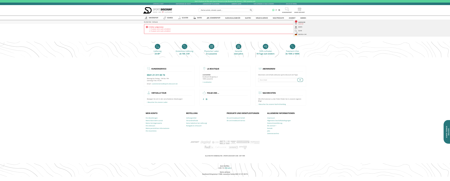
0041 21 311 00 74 (156, 75)
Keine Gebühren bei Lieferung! (196, 123)
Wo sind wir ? (271, 126)
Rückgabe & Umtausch (194, 126)
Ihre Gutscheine (151, 131)
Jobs (268, 131)
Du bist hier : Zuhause (151, 22)
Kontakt (269, 128)
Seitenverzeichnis (273, 133)
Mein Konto (152, 113)
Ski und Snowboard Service (236, 121)
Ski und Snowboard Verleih (236, 118)
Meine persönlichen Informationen (157, 128)
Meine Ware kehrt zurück (154, 121)
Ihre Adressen (150, 126)
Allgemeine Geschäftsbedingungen (279, 121)
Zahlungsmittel (191, 118)
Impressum (271, 118)
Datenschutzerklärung (274, 123)
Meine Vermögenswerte (154, 123)
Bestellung (192, 113)
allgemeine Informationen (281, 113)
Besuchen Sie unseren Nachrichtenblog (272, 104)
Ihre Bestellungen (152, 118)
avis (228, 168)
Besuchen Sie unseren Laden (157, 102)
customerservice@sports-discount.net (165, 84)
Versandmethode (192, 121)
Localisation (207, 82)
